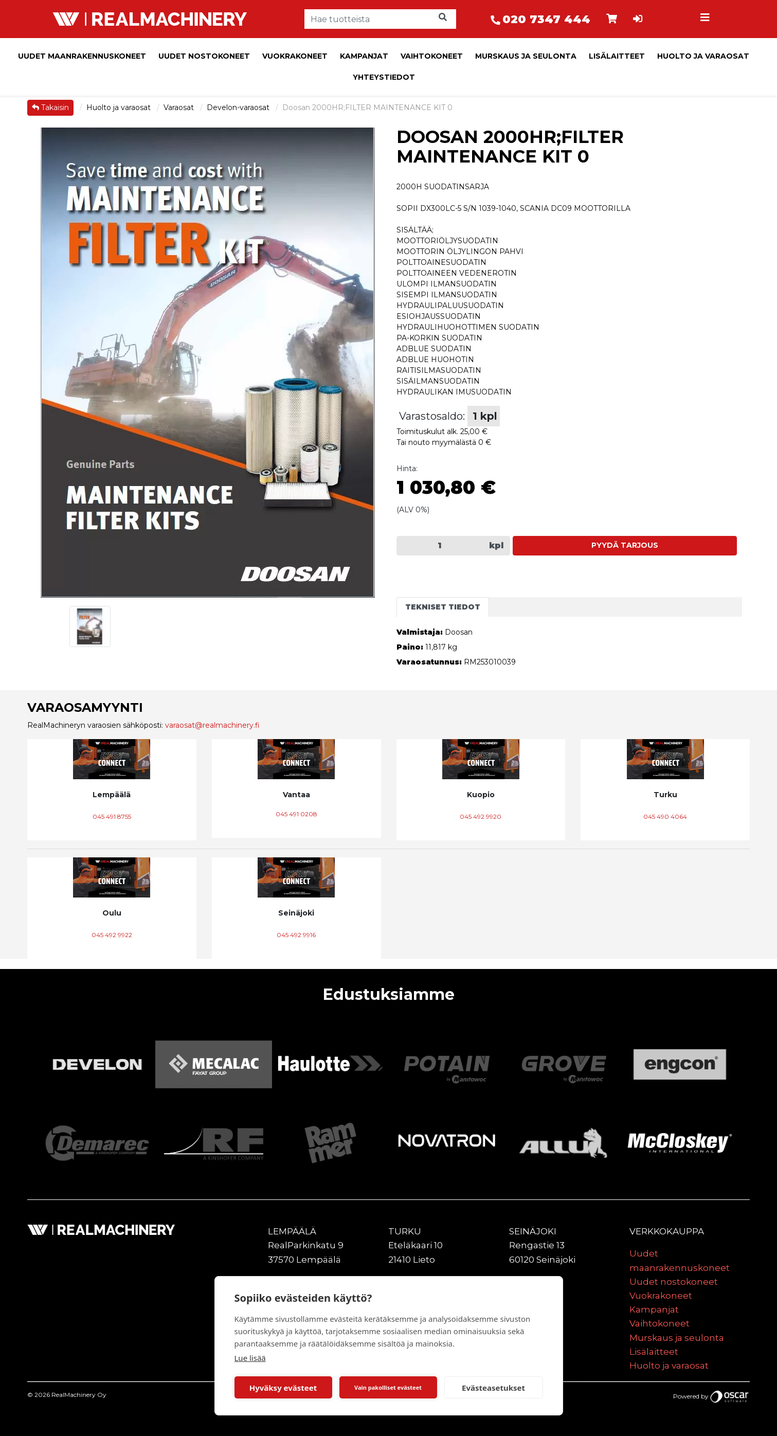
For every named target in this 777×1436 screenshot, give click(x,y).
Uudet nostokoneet (204, 56)
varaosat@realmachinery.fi (212, 725)
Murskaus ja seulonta (525, 56)
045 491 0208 (296, 814)
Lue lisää (250, 1358)
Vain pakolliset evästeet (388, 1387)
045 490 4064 (665, 816)
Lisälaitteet (617, 56)
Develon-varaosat (239, 107)
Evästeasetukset (493, 1388)
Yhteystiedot (384, 77)
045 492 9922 (112, 935)
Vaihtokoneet (432, 56)
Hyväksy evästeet (283, 1388)
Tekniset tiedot (442, 607)
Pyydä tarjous (624, 545)
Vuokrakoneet (295, 56)
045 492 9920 (480, 816)
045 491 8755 (112, 816)
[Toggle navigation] (706, 19)
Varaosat (180, 107)
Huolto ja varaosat (703, 56)
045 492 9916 (296, 935)
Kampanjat (364, 56)
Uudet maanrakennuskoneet (82, 56)
